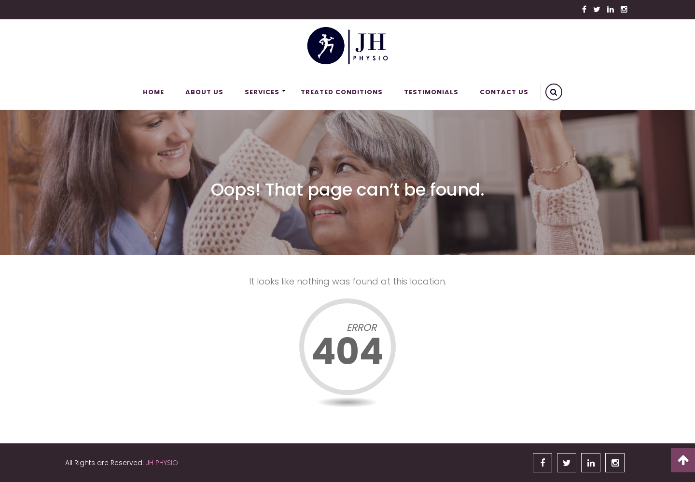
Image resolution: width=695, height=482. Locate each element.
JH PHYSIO (162, 463)
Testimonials (431, 92)
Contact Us (504, 92)
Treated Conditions (342, 92)
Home (153, 92)
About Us (204, 92)
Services (262, 92)
